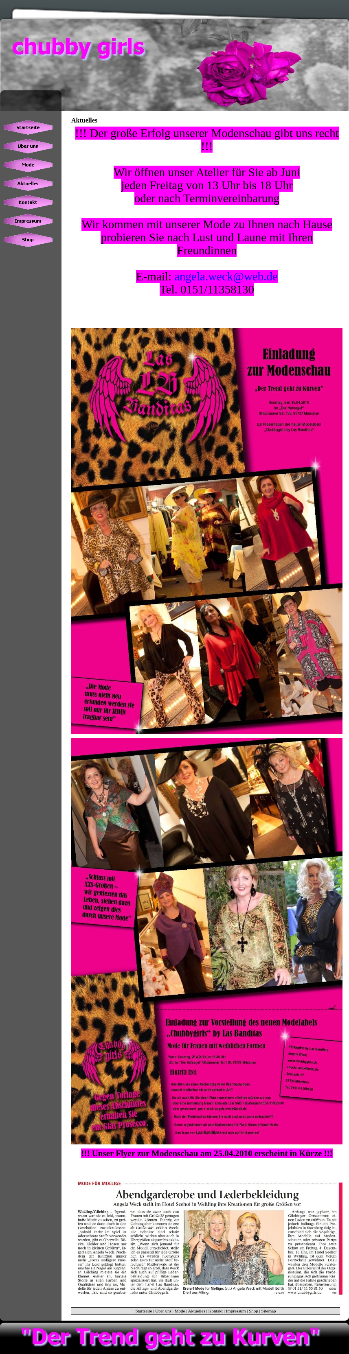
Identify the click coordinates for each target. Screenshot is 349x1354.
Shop (253, 1310)
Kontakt (215, 1310)
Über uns (163, 1310)
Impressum (236, 1310)
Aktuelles (196, 1310)
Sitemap (268, 1310)
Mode (180, 1310)
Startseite (143, 1310)
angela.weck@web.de (226, 276)
